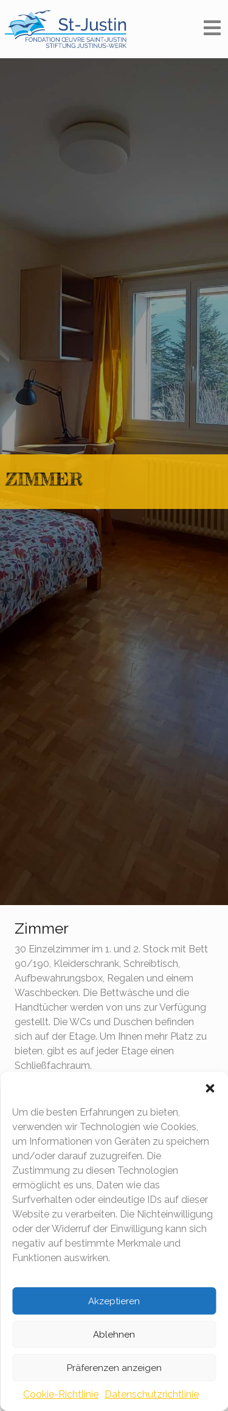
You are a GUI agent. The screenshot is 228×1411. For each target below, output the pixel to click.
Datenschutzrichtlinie (152, 1394)
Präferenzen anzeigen (114, 1367)
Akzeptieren (114, 1301)
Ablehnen (114, 1334)
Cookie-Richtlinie (60, 1394)
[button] (210, 1087)
